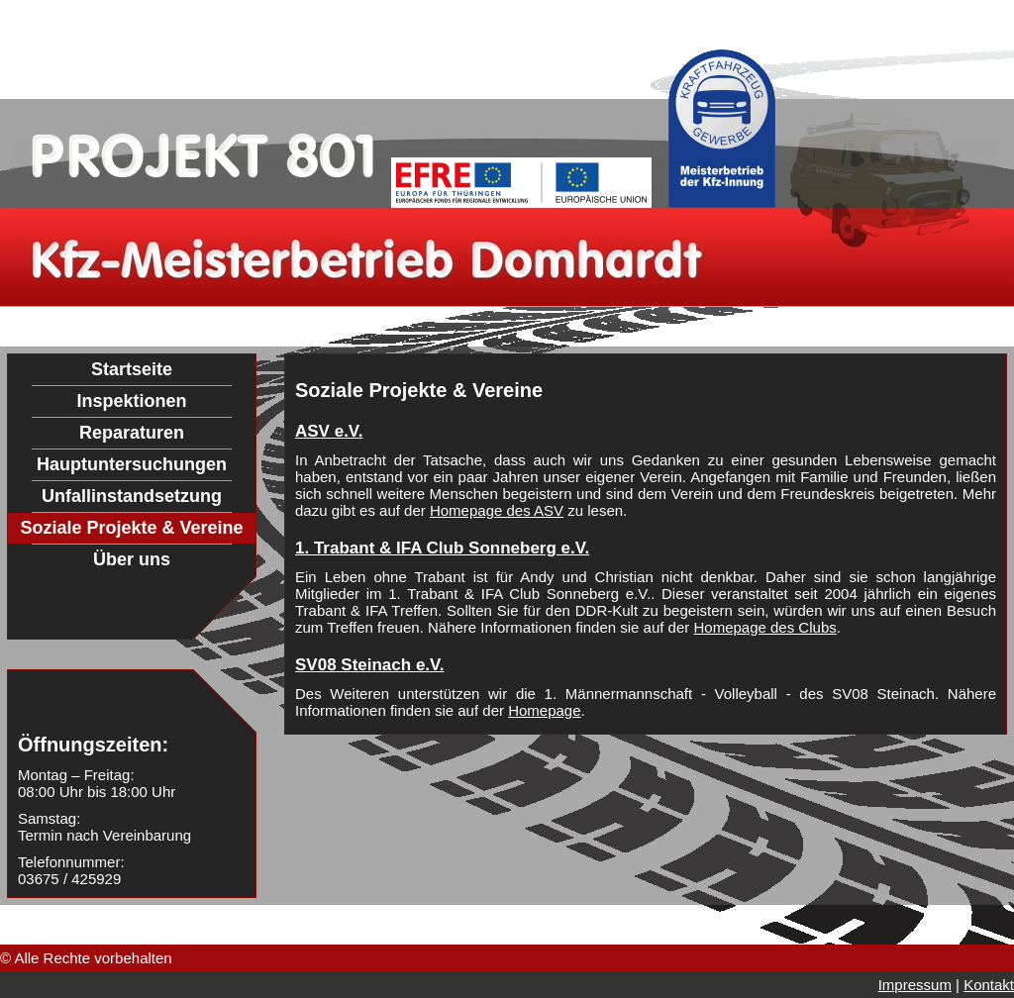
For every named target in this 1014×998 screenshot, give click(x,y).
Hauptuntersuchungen (132, 464)
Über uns (131, 559)
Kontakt (988, 984)
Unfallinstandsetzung (132, 496)
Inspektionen (131, 401)
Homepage (544, 710)
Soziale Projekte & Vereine (131, 528)
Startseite (131, 369)
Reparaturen (131, 433)
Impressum (915, 984)
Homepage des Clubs (764, 627)
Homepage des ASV (496, 510)
